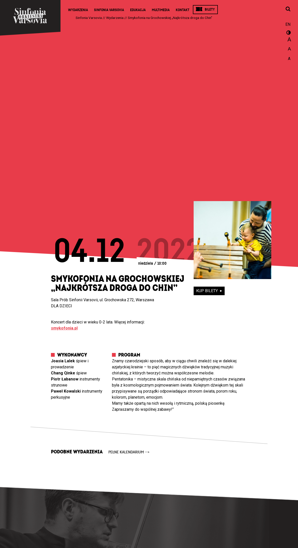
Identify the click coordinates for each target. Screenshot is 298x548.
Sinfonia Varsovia (109, 10)
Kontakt (182, 10)
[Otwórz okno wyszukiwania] (288, 9)
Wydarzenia (78, 10)
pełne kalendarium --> (129, 452)
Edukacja (138, 10)
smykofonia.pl (64, 328)
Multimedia (161, 10)
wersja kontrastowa (287, 33)
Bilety (210, 9)
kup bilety (207, 290)
